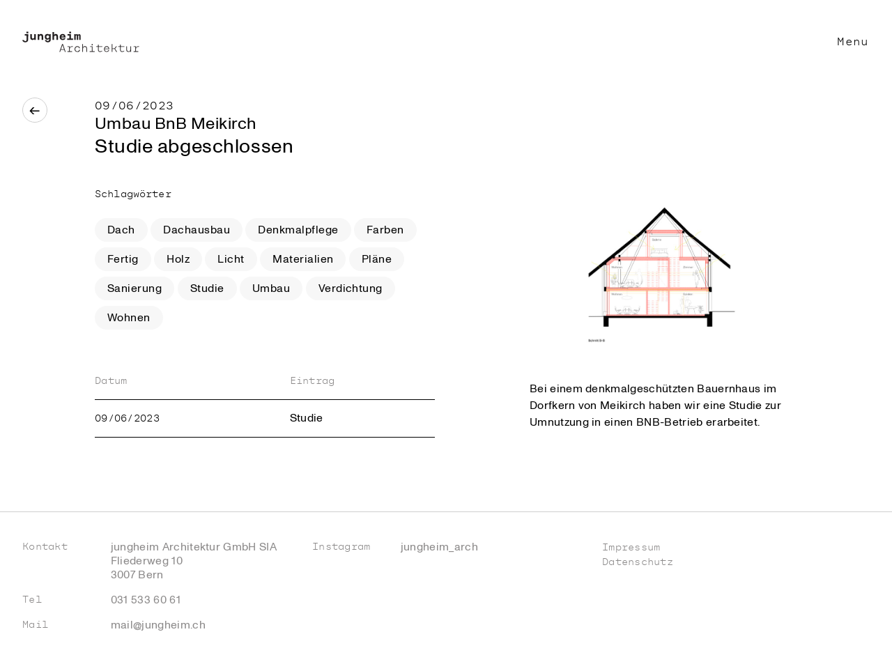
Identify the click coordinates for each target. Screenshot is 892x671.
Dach (121, 230)
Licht (230, 259)
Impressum (631, 547)
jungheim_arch (439, 547)
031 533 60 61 (145, 600)
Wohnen (129, 317)
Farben (385, 230)
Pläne (377, 259)
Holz (178, 259)
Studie (207, 288)
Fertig (123, 259)
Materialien (302, 259)
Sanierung (134, 288)
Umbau (271, 288)
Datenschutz (637, 562)
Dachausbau (196, 230)
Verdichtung (350, 288)
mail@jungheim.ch (158, 625)
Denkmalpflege (298, 230)
